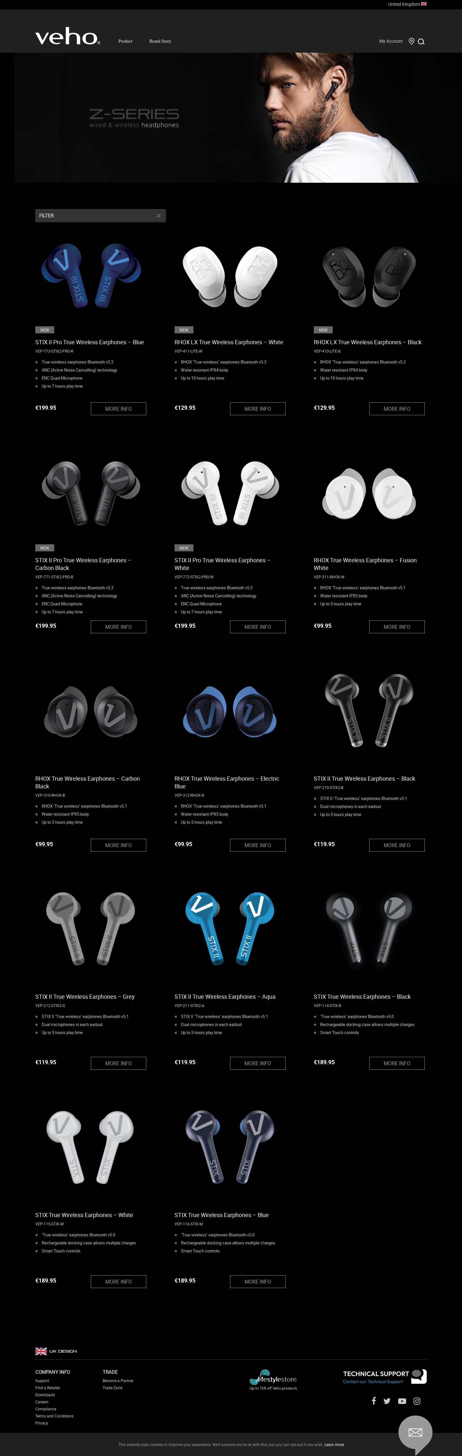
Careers (41, 1401)
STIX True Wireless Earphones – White (84, 1215)
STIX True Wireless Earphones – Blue (222, 1215)
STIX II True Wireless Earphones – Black (364, 778)
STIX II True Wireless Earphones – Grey (85, 996)
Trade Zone (112, 1387)
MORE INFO (118, 408)
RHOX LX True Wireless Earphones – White (229, 342)
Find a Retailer (47, 1387)
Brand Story (160, 41)
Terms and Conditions (54, 1415)
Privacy (41, 1422)
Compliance (45, 1408)
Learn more (334, 1444)
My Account (391, 41)
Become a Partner (118, 1380)
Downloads (45, 1394)
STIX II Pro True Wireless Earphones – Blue (89, 342)
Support (42, 1380)
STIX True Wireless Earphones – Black (362, 996)
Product (125, 41)
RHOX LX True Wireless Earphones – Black (368, 342)
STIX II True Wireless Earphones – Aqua (225, 996)
